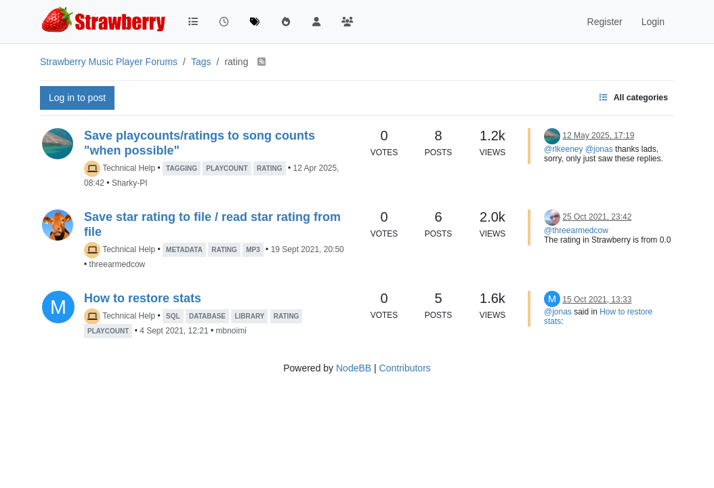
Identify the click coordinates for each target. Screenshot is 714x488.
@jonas (599, 149)
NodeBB (353, 368)
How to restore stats (142, 298)
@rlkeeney (563, 149)
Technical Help (128, 168)
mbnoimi (230, 331)
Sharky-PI (130, 183)
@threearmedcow (576, 230)
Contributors (405, 368)
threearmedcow (117, 264)
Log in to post (77, 97)
